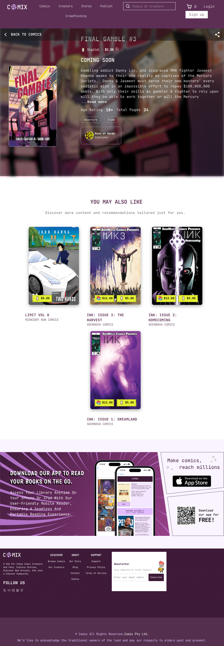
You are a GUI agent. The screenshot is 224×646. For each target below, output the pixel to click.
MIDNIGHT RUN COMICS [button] (41, 320)
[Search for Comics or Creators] (149, 6)
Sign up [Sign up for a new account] (196, 14)
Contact (75, 573)
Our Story (75, 561)
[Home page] (17, 7)
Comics (44, 6)
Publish (106, 6)
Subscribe (156, 577)
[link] (53, 265)
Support (96, 561)
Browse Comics (56, 561)
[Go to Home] (17, 7)
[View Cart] (189, 6)
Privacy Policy (96, 567)
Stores (86, 6)
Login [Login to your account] (209, 6)
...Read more (94, 102)
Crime (111, 120)
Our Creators (56, 567)
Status (75, 579)
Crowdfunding (75, 16)
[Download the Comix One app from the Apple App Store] (188, 479)
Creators (66, 6)
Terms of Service (96, 573)
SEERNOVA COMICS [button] (162, 324)
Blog (75, 567)
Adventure (90, 120)
